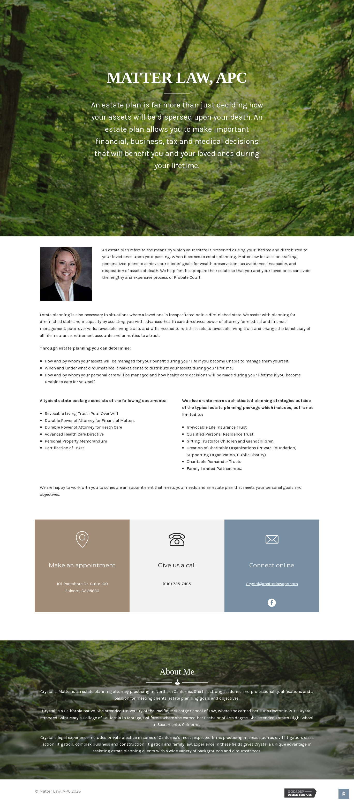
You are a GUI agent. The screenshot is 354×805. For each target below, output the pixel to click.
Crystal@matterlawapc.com (272, 583)
